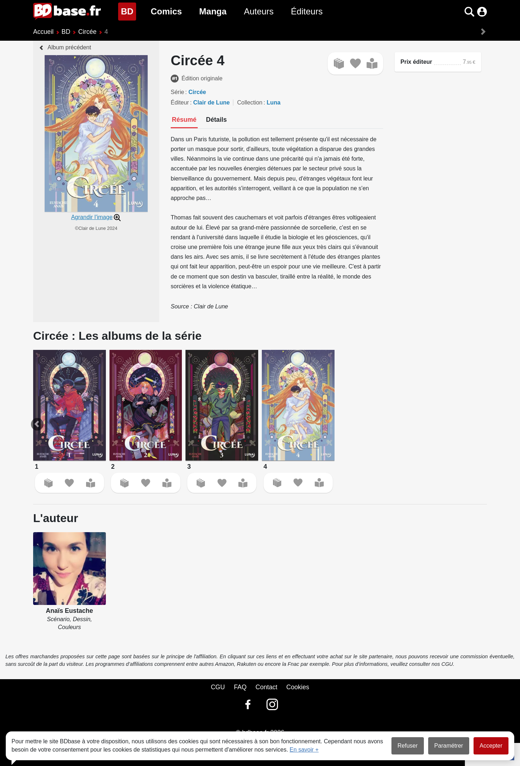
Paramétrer (448, 746)
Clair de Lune (211, 102)
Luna (274, 102)
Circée (87, 31)
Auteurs (259, 11)
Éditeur (180, 102)
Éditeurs (307, 11)
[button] (469, 12)
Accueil (43, 31)
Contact (266, 687)
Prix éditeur (416, 62)
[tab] (184, 120)
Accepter (491, 746)
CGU (218, 687)
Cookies (297, 687)
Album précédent (69, 47)
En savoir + (304, 750)
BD (128, 10)
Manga (213, 11)
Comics (166, 11)
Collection (249, 102)
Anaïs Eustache (69, 610)
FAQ (240, 687)
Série (177, 92)
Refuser (408, 746)
